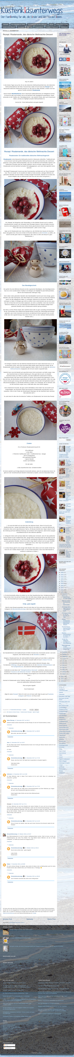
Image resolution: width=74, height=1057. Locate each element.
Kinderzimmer (62, 723)
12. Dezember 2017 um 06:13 (22, 720)
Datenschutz (64, 27)
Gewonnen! (21, 27)
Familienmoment (63, 709)
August (64, 658)
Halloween (61, 717)
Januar (64, 674)
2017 (62, 592)
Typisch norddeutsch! (64, 759)
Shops (60, 749)
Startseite (5, 24)
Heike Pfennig (10, 720)
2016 (62, 676)
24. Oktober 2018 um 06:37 (24, 834)
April (63, 667)
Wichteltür (45, 233)
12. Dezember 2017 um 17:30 (32, 786)
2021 (62, 583)
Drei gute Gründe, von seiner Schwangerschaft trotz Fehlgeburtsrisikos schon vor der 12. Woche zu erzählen (36, 946)
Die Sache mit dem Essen (13, 712)
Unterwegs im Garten (64, 763)
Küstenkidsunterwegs (17, 731)
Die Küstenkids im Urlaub (18, 24)
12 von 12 (61, 687)
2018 (62, 590)
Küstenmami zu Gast (62, 24)
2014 (62, 681)
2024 (62, 576)
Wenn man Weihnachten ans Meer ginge (66, 597)
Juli (63, 660)
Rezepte (15, 694)
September (65, 656)
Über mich (29, 27)
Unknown (9, 774)
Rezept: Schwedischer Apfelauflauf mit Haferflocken (51, 1000)
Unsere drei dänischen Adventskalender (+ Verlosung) (16, 996)
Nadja (8, 864)
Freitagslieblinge (63, 711)
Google (34, 913)
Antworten (9, 724)
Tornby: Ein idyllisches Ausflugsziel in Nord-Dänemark (66, 641)
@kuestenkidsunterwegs (19, 609)
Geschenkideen (63, 715)
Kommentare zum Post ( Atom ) (16, 922)
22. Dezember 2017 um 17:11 (19, 804)
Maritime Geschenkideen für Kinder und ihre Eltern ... (66, 635)
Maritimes (61, 739)
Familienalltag (62, 707)
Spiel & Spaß (36, 712)
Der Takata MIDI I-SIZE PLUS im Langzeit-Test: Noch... (66, 609)
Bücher (51, 24)
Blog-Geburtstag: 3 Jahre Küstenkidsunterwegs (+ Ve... (66, 647)
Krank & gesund (63, 725)
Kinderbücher (62, 719)
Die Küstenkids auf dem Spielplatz (37, 24)
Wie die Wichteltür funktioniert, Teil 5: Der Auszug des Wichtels (53, 988)
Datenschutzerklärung (8, 913)
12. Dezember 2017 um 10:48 (19, 774)
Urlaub (60, 765)
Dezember (65, 594)
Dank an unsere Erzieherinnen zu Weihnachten (50, 1013)
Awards (61, 692)
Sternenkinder (62, 753)
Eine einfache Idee (63, 705)
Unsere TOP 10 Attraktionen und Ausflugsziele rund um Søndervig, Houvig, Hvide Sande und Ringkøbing (19, 999)
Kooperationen (39, 27)
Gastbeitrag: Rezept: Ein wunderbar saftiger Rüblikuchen (17, 1016)
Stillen (60, 755)
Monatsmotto (62, 741)
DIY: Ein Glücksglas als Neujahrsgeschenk (48, 1003)
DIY (60, 703)
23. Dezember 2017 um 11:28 (32, 821)
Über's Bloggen (63, 761)
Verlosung (61, 767)
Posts (6, 1045)
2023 (62, 579)
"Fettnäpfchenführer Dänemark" (29, 670)
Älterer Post (51, 919)
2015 (62, 678)
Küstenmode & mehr (64, 733)
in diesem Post (46, 659)
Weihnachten (62, 769)
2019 (62, 587)
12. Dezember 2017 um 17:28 (32, 758)
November (65, 652)
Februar (64, 671)
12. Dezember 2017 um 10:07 (17, 742)
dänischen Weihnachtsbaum (44, 665)
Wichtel (61, 771)
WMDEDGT (62, 773)
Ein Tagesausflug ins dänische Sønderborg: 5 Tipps (15, 993)
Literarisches (62, 735)
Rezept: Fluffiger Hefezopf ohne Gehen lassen (21, 929)
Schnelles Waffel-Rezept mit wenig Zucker (68, 530)
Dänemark (61, 694)
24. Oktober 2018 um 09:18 (31, 848)
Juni (63, 663)
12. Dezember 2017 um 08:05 (32, 731)
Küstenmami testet (63, 729)
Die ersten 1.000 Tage (64, 696)
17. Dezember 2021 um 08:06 (17, 864)
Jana (8, 742)
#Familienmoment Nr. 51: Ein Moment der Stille (66, 615)
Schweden (61, 747)
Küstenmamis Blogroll (9, 27)
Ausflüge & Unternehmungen (63, 689)
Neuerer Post (7, 919)
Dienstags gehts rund (64, 701)
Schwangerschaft (63, 745)
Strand (60, 757)
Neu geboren (62, 743)
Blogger (40, 1052)
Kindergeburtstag (63, 721)
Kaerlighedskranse (18, 666)
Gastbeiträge (62, 713)
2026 (62, 572)
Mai (63, 665)
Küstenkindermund (63, 727)
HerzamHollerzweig (12, 834)
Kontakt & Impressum (52, 27)
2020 (62, 585)
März (63, 669)
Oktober (64, 654)
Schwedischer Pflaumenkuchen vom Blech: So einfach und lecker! (54, 982)
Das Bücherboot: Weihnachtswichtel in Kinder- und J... (66, 628)
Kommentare (8, 1048)
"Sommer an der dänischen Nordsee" (21, 671)
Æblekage (14, 665)
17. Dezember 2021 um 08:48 (32, 876)
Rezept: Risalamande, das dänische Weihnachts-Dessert (66, 622)
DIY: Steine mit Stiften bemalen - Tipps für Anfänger (68, 553)
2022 (62, 581)
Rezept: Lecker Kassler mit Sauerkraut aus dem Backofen (52, 1006)
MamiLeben (62, 737)
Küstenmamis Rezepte (26, 712)
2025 (62, 574)
